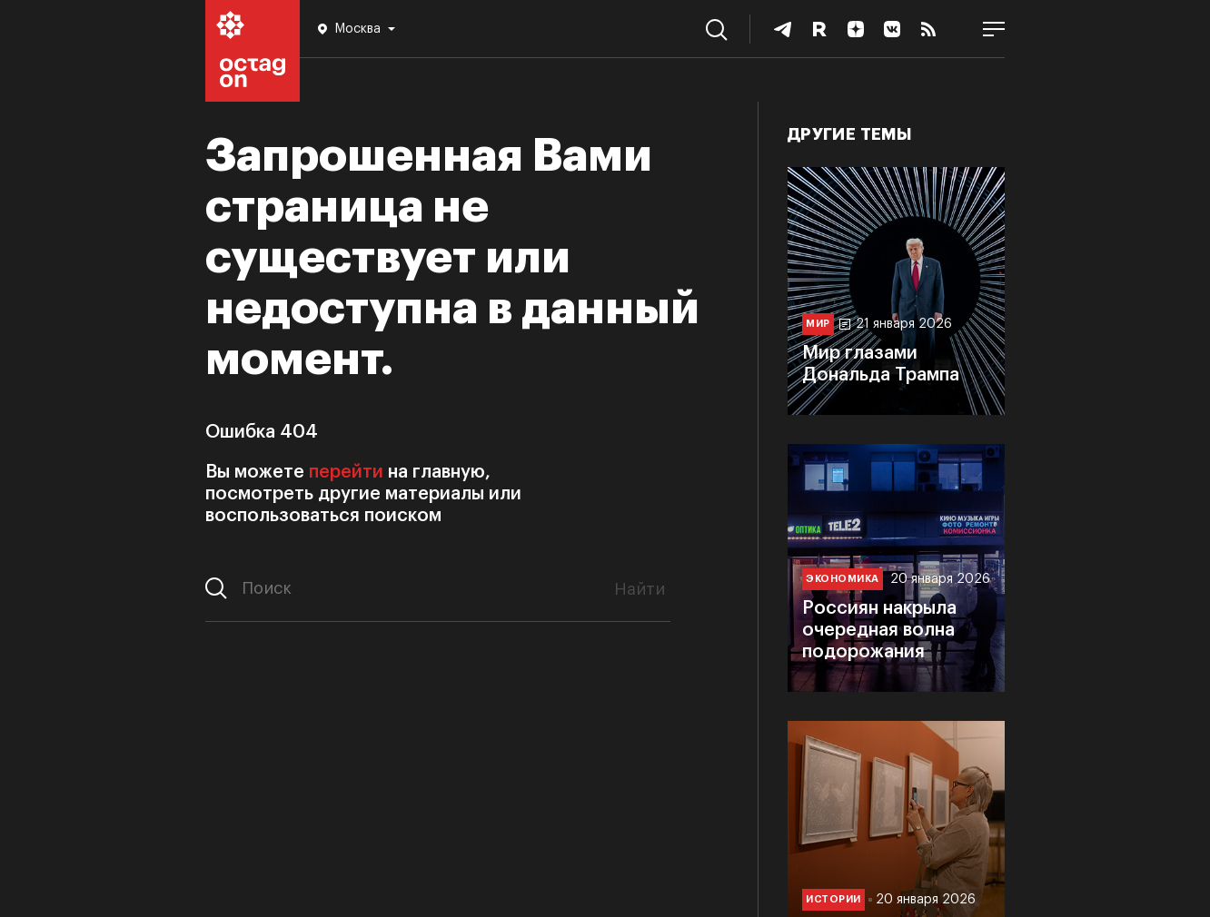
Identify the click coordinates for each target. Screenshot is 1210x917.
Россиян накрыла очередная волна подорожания (879, 630)
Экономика (842, 579)
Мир (818, 324)
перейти (346, 472)
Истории (833, 899)
